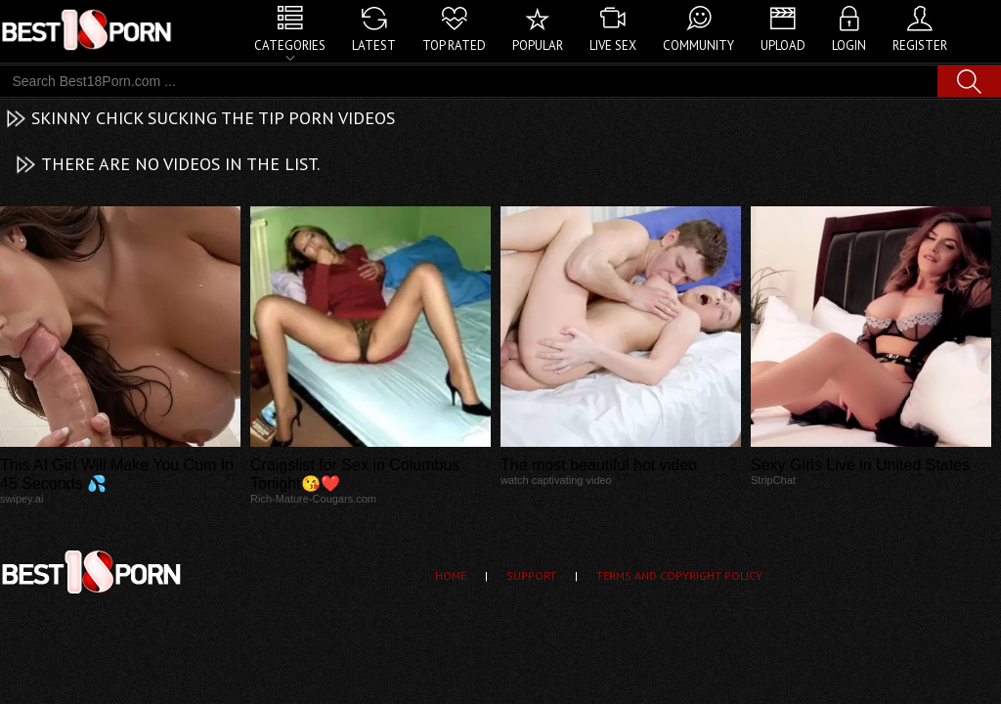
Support (531, 575)
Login (849, 45)
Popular (537, 45)
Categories (290, 45)
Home (450, 575)
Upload (783, 45)
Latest (374, 45)
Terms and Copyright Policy (679, 575)
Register (919, 45)
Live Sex (612, 45)
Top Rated (454, 45)
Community (698, 45)
